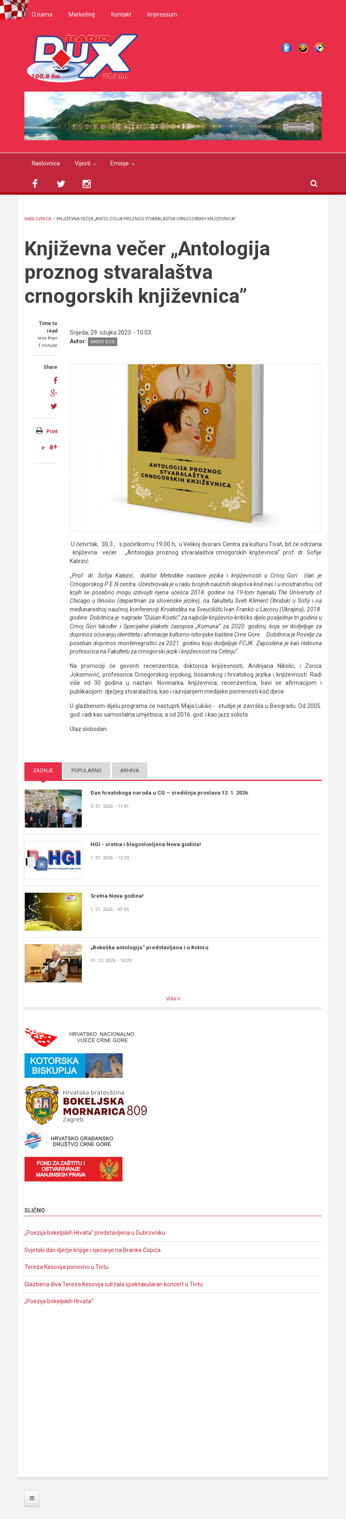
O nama (42, 14)
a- (43, 448)
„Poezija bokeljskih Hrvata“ (58, 1301)
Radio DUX (102, 341)
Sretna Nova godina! (117, 896)
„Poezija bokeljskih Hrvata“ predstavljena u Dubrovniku (94, 1232)
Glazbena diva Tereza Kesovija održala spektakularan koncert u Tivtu (113, 1284)
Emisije (119, 163)
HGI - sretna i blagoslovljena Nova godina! (145, 844)
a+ (53, 446)
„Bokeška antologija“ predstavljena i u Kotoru (149, 947)
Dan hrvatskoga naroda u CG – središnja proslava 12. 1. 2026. (169, 793)
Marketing (82, 14)
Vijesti (82, 163)
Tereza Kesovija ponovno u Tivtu (66, 1267)
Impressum (162, 14)
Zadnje (43, 770)
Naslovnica (46, 163)
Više (172, 998)
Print (51, 431)
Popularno (86, 770)
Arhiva (129, 770)
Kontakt (121, 14)
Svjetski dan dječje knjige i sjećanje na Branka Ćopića (92, 1250)
